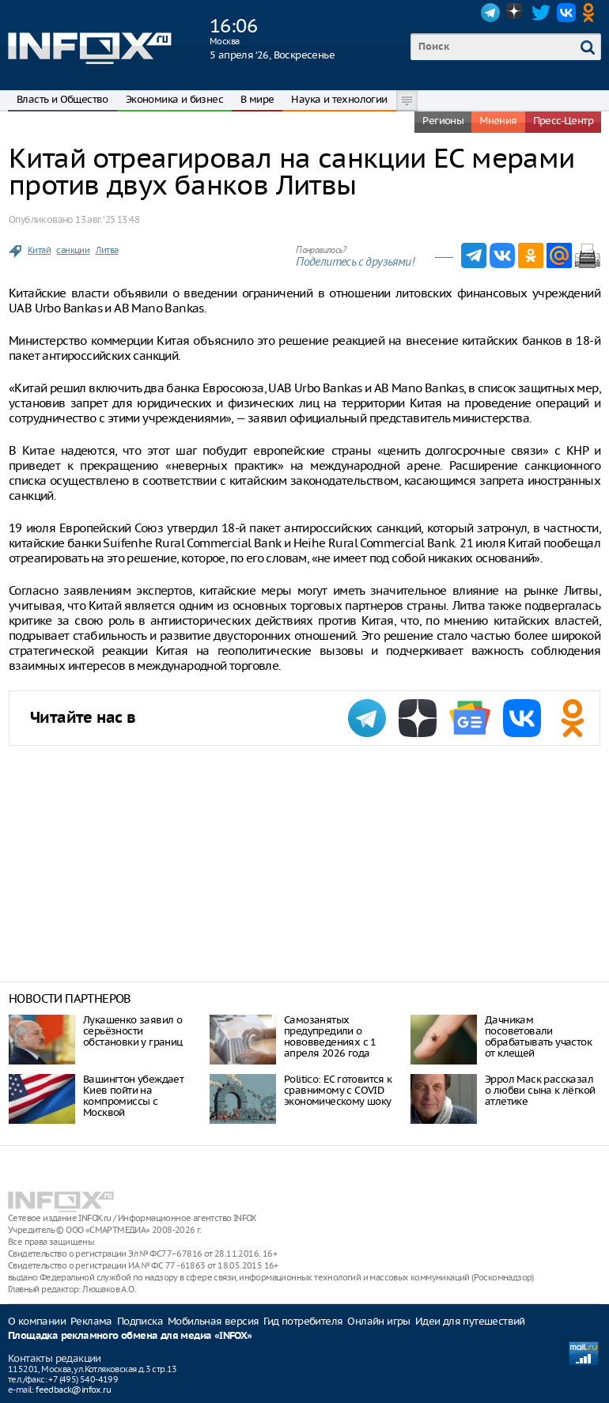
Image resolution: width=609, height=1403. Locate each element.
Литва (107, 249)
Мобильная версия (213, 1321)
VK (566, 12)
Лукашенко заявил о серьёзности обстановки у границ (133, 1031)
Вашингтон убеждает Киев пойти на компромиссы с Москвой (133, 1095)
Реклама (91, 1321)
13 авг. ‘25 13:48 (107, 219)
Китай (39, 249)
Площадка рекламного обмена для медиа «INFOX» (130, 1336)
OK (591, 12)
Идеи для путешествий (470, 1321)
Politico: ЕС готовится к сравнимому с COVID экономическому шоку (338, 1090)
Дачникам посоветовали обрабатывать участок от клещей (538, 1036)
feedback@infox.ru (73, 1389)
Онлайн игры (378, 1321)
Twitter (540, 12)
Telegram (490, 12)
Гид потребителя (302, 1321)
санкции (72, 249)
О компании (37, 1321)
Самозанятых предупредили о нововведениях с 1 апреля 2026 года (330, 1036)
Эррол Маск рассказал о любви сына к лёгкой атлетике (540, 1090)
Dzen (515, 12)
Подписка (140, 1321)
